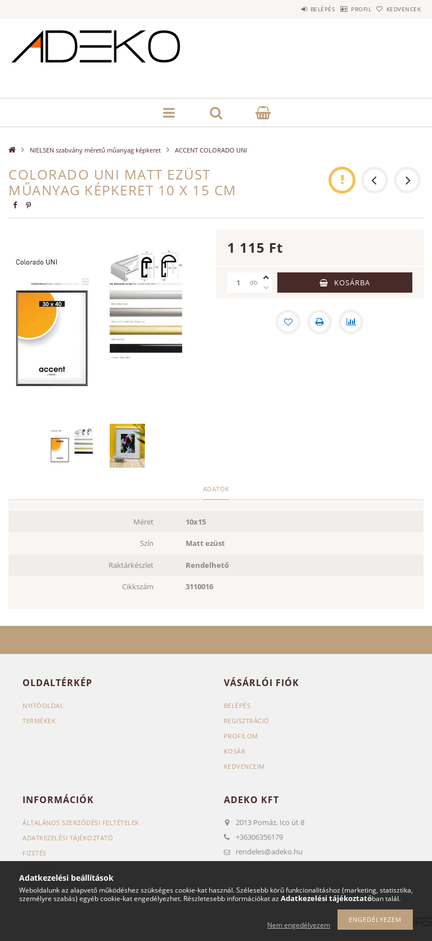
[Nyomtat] (319, 322)
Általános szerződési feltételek (81, 822)
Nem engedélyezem (298, 925)
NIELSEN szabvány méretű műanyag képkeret (95, 150)
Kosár (235, 751)
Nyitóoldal (43, 705)
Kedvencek (398, 9)
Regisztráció (246, 720)
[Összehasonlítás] (351, 322)
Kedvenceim (244, 766)
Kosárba (352, 282)
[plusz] (266, 277)
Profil (344, 9)
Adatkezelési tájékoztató (67, 838)
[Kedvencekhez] (288, 322)
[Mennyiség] (238, 282)
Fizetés (34, 853)
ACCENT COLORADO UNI (211, 150)
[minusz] (266, 288)
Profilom (241, 736)
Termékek (39, 720)
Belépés (293, 9)
